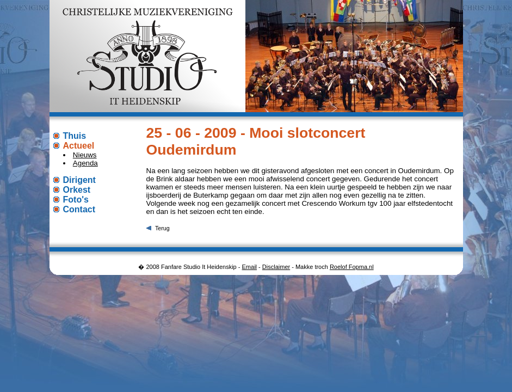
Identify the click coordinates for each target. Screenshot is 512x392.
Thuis (75, 135)
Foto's (76, 199)
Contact (79, 209)
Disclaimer (276, 267)
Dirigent (79, 180)
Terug (162, 228)
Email (249, 267)
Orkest (77, 189)
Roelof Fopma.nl (352, 267)
